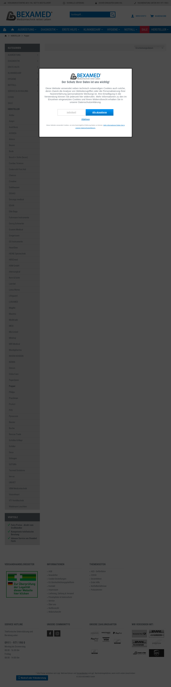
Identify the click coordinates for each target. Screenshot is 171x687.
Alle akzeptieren (99, 112)
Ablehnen (85, 119)
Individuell (71, 112)
